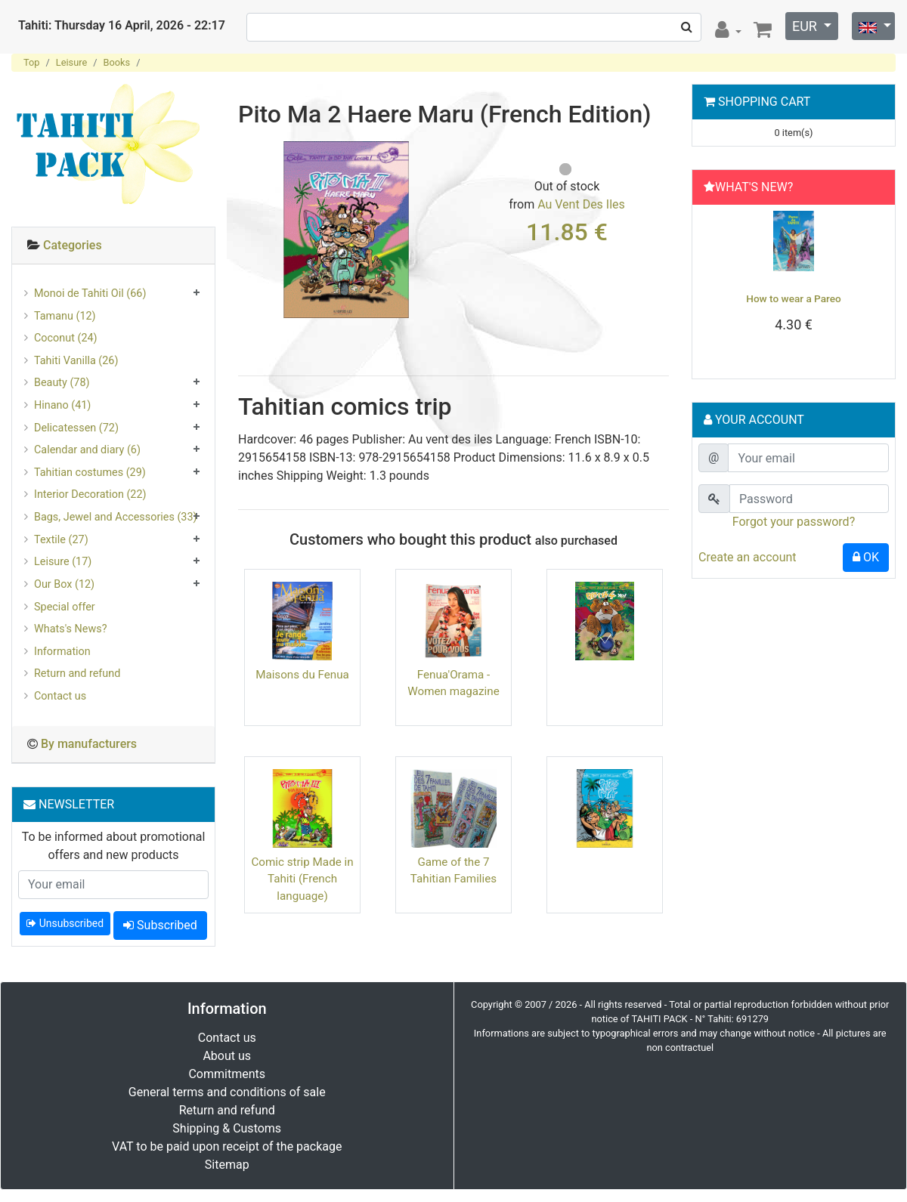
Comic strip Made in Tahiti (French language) (302, 879)
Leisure (71, 62)
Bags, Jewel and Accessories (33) (115, 517)
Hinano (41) (62, 405)
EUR (806, 26)
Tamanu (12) (65, 316)
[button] (712, 288)
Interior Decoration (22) (90, 494)
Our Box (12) (64, 584)
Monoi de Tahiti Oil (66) (90, 293)
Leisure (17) (62, 561)
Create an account (747, 557)
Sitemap (227, 1164)
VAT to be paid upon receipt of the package (227, 1146)
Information (62, 651)
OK (866, 557)
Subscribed (160, 925)
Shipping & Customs (226, 1128)
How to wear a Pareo (793, 298)
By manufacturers (89, 744)
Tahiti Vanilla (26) (76, 360)
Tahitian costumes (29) (90, 472)
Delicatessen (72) (76, 428)
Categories (72, 245)
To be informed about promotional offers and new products (114, 846)
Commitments (226, 1074)
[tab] (113, 245)
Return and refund (77, 673)
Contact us (60, 696)
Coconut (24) (66, 338)
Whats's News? (70, 629)
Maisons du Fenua (302, 674)
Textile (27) (61, 539)
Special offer (64, 607)
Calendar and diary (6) (87, 449)
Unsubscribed (65, 923)
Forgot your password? (793, 521)
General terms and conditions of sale (227, 1092)
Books (117, 62)
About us (227, 1056)
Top (31, 62)
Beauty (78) (62, 382)
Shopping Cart (764, 101)
